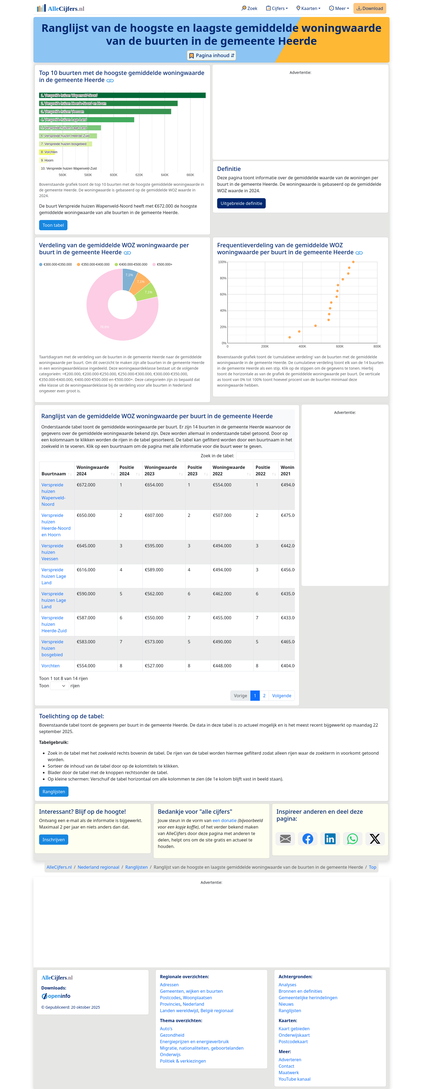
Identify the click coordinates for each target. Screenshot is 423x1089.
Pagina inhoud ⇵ (211, 55)
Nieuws (286, 1004)
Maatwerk (289, 1073)
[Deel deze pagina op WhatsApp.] (353, 839)
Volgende (281, 696)
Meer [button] (337, 8)
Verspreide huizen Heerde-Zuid (54, 624)
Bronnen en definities (300, 991)
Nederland (193, 1004)
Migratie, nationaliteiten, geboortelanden (202, 1048)
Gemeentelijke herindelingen (308, 998)
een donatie (225, 820)
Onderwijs (170, 1054)
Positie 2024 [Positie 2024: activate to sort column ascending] (127, 470)
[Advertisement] (300, 117)
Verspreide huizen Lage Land (54, 576)
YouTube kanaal (295, 1079)
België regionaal (216, 1011)
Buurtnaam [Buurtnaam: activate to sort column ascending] (54, 474)
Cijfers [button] (275, 8)
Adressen (169, 985)
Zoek (249, 8)
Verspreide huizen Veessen (52, 552)
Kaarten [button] (306, 8)
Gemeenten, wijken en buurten (191, 991)
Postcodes (170, 998)
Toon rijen (59, 686)
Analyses (287, 985)
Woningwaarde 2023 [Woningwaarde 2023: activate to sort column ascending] (161, 470)
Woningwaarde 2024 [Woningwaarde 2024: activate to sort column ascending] (93, 470)
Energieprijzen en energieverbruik (194, 1042)
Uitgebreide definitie (241, 203)
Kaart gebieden (294, 1029)
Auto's (166, 1029)
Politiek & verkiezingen (183, 1061)
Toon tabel (53, 225)
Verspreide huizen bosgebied (52, 648)
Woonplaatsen (197, 998)
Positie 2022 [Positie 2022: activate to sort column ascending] (262, 470)
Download (370, 8)
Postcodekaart (293, 1042)
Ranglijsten (54, 792)
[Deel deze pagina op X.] (375, 839)
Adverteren (290, 1060)
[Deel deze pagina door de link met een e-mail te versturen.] (285, 839)
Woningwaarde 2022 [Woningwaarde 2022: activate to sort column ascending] (229, 470)
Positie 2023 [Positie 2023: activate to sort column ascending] (194, 470)
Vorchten (51, 666)
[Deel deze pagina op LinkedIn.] (330, 839)
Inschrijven (54, 840)
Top (372, 867)
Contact (286, 1066)
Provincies (170, 1004)
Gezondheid (172, 1035)
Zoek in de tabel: (248, 456)
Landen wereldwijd (179, 1011)
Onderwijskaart (294, 1035)
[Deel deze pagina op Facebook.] (308, 839)
